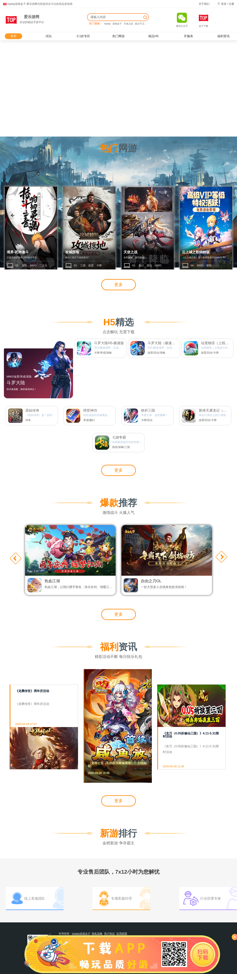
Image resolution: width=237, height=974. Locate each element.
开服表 (188, 36)
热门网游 (118, 36)
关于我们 (204, 3)
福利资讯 (223, 36)
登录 (223, 3)
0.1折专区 (83, 36)
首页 (13, 36)
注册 (231, 3)
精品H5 (153, 36)
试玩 (48, 36)
